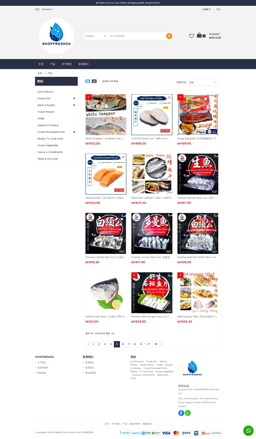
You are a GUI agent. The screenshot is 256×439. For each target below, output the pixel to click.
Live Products (45, 91)
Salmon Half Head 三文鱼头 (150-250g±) (105, 316)
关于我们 (67, 64)
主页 (40, 64)
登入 (219, 9)
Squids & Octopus (48, 125)
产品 (52, 64)
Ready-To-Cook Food (50, 138)
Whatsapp (188, 413)
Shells (41, 118)
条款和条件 (43, 367)
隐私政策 (42, 372)
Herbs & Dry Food (48, 158)
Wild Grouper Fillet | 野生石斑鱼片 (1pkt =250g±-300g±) (197, 316)
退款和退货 (90, 372)
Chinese (46, 9)
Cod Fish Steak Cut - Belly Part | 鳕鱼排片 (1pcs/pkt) (151, 138)
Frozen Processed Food (51, 132)
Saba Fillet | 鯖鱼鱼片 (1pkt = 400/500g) (151, 198)
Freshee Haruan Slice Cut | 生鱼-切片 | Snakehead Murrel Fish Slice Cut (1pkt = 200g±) (197, 198)
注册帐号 (206, 9)
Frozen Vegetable (48, 145)
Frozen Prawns (46, 112)
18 (155, 344)
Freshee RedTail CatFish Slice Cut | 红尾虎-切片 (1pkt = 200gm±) (197, 257)
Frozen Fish (44, 98)
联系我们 (84, 64)
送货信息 (89, 367)
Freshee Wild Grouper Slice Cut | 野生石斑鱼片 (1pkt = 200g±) (151, 316)
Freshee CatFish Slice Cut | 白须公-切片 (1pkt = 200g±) (105, 257)
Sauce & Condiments (50, 152)
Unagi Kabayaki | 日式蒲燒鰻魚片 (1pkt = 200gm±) (197, 138)
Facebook (181, 413)
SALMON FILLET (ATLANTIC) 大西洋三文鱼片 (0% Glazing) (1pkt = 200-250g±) (105, 198)
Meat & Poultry (46, 105)
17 (149, 344)
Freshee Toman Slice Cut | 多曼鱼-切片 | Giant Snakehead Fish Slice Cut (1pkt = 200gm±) (151, 257)
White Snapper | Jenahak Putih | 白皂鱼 (105, 138)
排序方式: (182, 82)
